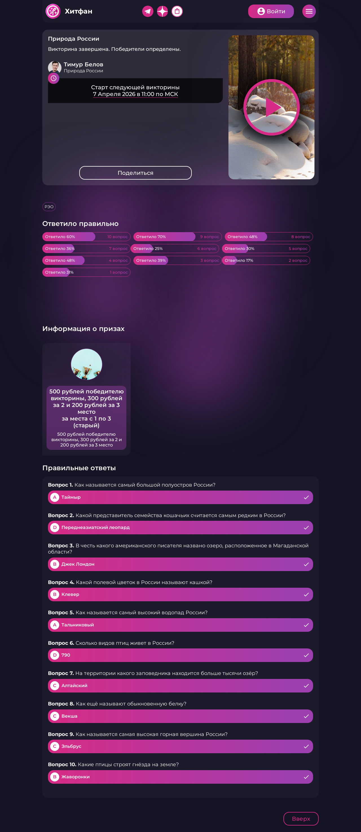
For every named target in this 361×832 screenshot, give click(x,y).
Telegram (148, 11)
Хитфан (79, 11)
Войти (276, 11)
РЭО (49, 206)
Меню (309, 11)
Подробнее (135, 90)
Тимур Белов (83, 64)
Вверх (301, 818)
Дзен (162, 11)
